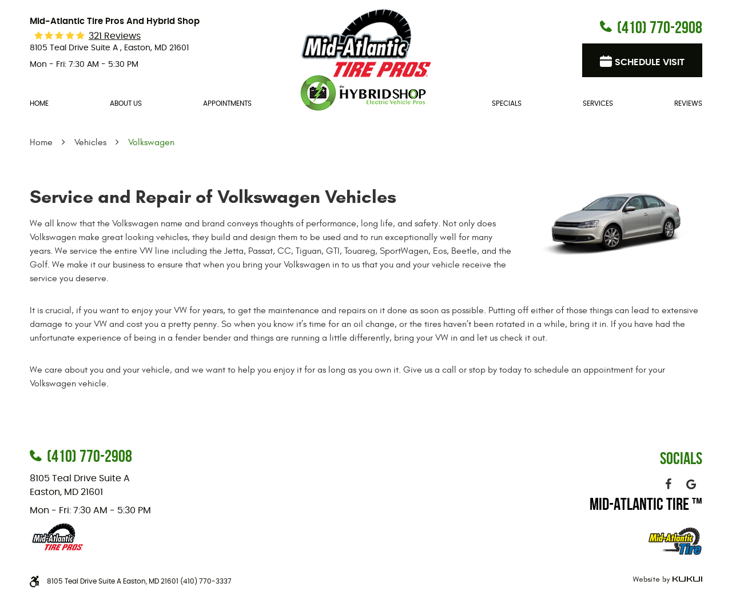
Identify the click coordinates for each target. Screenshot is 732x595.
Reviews (688, 103)
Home (39, 103)
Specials (507, 103)
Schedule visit (650, 62)
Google (690, 484)
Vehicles (90, 142)
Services (598, 103)
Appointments (227, 103)
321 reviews (115, 36)
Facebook (668, 484)
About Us (126, 103)
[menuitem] (39, 103)
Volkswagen (151, 142)
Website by (666, 580)
